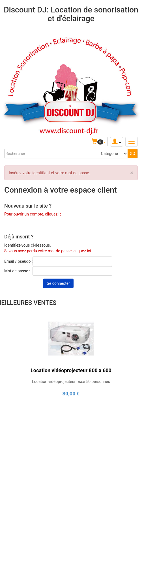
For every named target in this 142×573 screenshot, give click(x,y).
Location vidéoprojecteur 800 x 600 (71, 370)
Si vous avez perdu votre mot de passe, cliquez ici (47, 251)
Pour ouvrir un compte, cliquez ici (33, 214)
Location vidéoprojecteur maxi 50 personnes (71, 381)
